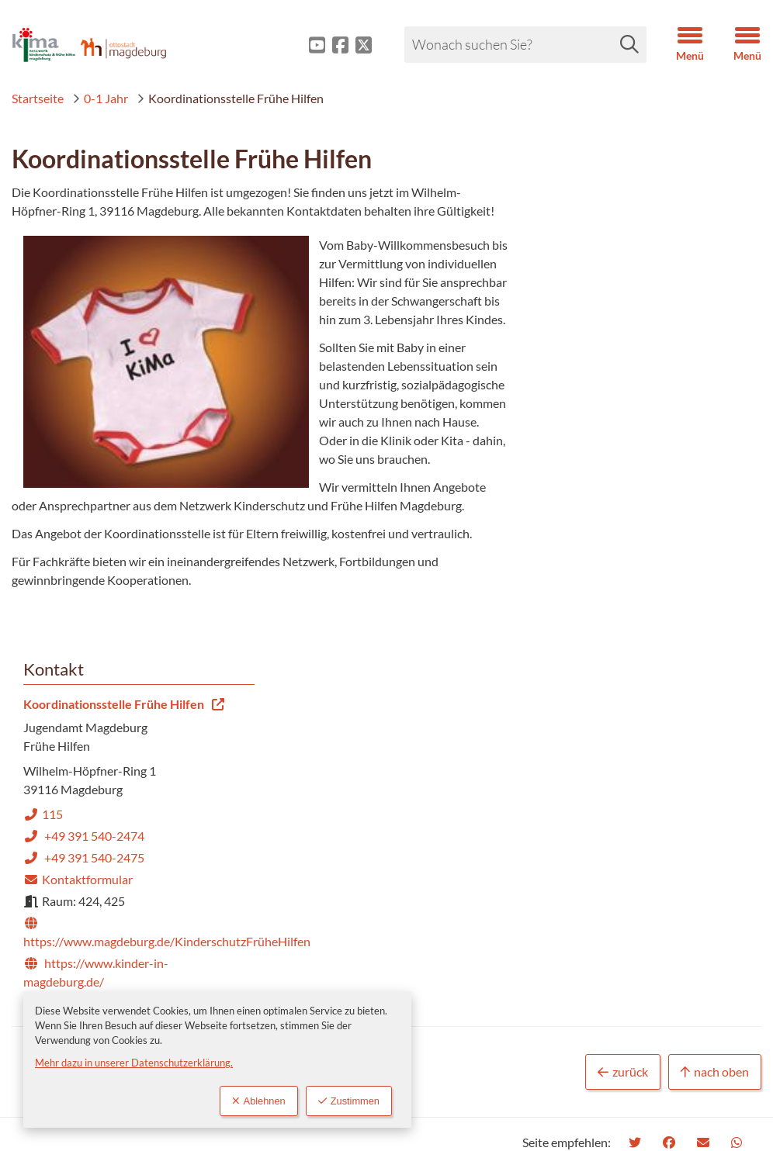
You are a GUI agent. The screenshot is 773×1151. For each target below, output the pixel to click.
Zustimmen (349, 1101)
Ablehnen (259, 1101)
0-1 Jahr (100, 98)
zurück (623, 761)
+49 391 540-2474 (599, 324)
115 (558, 303)
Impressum (451, 916)
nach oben (715, 761)
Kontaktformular (593, 368)
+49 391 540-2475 (599, 346)
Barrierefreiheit (462, 941)
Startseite (38, 98)
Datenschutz (455, 966)
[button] (678, 45)
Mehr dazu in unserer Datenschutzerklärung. (134, 1062)
